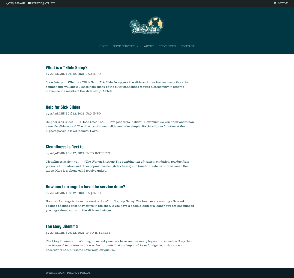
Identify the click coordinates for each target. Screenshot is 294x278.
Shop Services (124, 46)
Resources (167, 46)
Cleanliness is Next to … (67, 146)
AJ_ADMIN (57, 74)
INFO (97, 74)
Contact (187, 46)
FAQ (89, 74)
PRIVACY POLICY (79, 272)
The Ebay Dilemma (62, 226)
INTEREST (102, 153)
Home (103, 46)
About (149, 46)
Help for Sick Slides (63, 107)
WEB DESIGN (55, 272)
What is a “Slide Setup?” (67, 67)
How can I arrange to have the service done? (85, 186)
